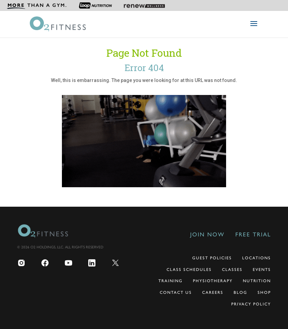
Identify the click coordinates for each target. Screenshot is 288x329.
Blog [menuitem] (240, 292)
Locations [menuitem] (256, 258)
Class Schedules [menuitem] (189, 269)
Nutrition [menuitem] (257, 280)
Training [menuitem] (170, 280)
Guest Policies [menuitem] (212, 258)
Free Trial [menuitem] (253, 234)
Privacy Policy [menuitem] (251, 304)
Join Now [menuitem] (207, 234)
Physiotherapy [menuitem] (213, 280)
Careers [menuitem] (212, 292)
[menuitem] (37, 5)
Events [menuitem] (262, 269)
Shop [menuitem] (264, 292)
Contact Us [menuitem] (176, 292)
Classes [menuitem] (232, 269)
